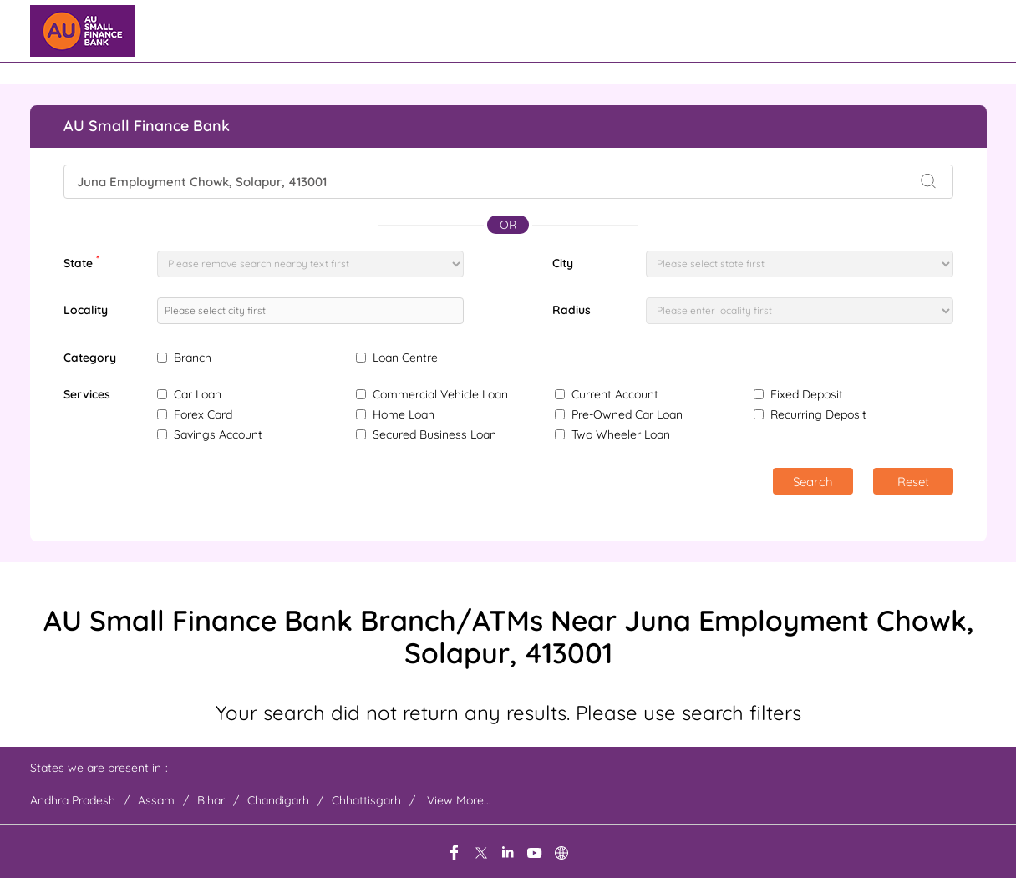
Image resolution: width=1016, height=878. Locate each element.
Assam (156, 800)
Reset (913, 482)
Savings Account (218, 434)
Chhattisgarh (366, 800)
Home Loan (403, 414)
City (562, 263)
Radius (571, 310)
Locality (86, 310)
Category (90, 358)
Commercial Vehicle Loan (440, 394)
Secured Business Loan (434, 434)
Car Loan (197, 394)
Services (87, 395)
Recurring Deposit (818, 414)
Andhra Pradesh (72, 800)
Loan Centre (405, 357)
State (81, 261)
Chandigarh (278, 800)
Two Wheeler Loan (621, 434)
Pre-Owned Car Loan (627, 414)
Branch (192, 357)
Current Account (615, 394)
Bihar (211, 800)
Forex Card (203, 414)
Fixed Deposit (806, 394)
